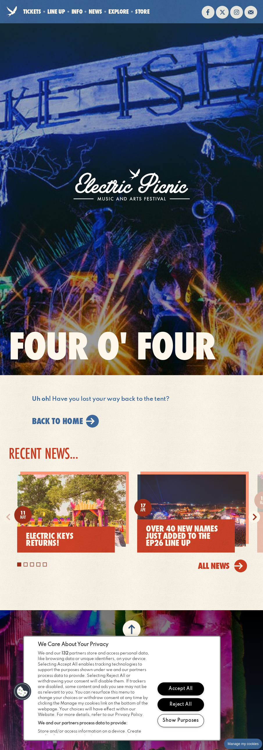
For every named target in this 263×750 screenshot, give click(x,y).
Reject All (180, 704)
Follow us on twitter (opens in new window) (222, 12)
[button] (22, 691)
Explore (118, 11)
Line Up (56, 11)
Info (77, 11)
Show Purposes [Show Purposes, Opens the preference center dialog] (180, 720)
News (95, 11)
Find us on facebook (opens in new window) (208, 12)
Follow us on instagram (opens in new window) (236, 12)
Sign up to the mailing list (251, 12)
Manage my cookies (243, 744)
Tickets (32, 11)
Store (142, 11)
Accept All (181, 688)
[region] (122, 688)
